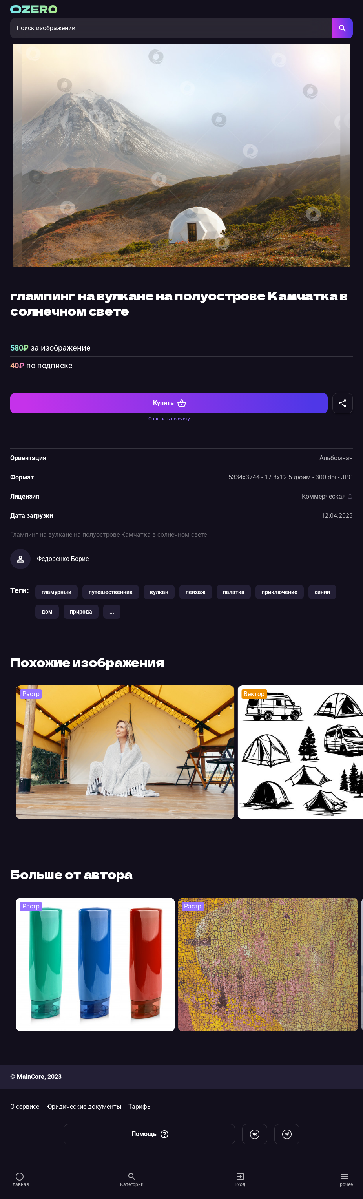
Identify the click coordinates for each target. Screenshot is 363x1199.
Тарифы (140, 1106)
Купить (169, 404)
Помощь (150, 1134)
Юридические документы (83, 1106)
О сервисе (24, 1106)
